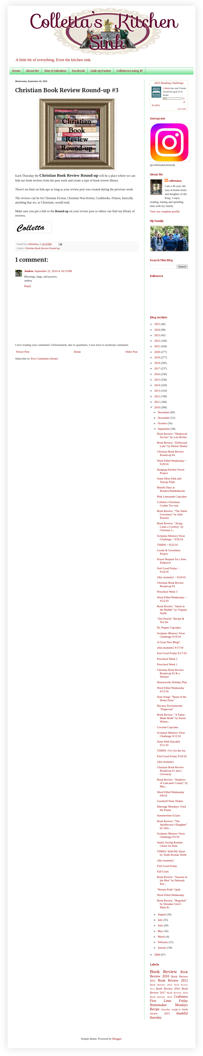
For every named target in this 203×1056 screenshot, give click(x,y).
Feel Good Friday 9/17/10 (171, 653)
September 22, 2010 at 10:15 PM (53, 271)
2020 (157, 351)
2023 (157, 335)
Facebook (78, 71)
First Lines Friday (169, 1001)
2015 (157, 379)
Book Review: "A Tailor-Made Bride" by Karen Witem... (171, 718)
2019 (157, 357)
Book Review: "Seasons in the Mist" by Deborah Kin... (172, 880)
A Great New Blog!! (168, 642)
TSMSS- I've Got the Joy (171, 750)
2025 (157, 324)
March (162, 936)
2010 (157, 407)
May (161, 931)
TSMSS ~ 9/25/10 (167, 544)
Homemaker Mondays (169, 1005)
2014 (157, 385)
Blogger (116, 1038)
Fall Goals (163, 871)
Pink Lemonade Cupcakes (172, 496)
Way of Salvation (55, 71)
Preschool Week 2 (167, 658)
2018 (157, 362)
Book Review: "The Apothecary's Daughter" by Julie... (172, 825)
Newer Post (22, 351)
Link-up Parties (100, 71)
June (161, 925)
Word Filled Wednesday (170, 895)
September (164, 428)
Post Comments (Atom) (44, 358)
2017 (157, 368)
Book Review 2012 (173, 980)
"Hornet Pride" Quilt (169, 889)
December (164, 412)
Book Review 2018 (177, 992)
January (162, 947)
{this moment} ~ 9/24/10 (171, 577)
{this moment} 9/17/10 (170, 647)
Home (16, 71)
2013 (157, 390)
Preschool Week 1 (167, 664)
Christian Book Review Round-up (42, 248)
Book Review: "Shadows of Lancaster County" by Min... (172, 783)
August (162, 914)
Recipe (154, 1009)
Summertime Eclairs (168, 815)
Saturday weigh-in (171, 1009)
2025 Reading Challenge (168, 82)
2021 (157, 346)
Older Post (131, 351)
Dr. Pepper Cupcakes (169, 627)
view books (181, 109)
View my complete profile (165, 211)
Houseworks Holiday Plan (172, 682)
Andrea (28, 271)
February (163, 942)
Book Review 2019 (161, 996)
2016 (157, 374)
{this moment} (165, 761)
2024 (157, 329)
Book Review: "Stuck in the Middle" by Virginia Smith (172, 610)
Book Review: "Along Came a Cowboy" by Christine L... (170, 527)
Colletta (166, 88)
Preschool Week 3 (167, 591)
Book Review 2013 (161, 984)
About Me (32, 71)
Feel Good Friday (167, 866)
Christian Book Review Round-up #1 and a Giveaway (170, 771)
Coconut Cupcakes (168, 727)
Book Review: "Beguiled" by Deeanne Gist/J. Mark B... (172, 904)
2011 (157, 401)
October (163, 423)
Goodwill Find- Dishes (170, 801)
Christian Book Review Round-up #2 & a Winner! (170, 673)
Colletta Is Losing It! (129, 71)
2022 (157, 340)
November (164, 417)
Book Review (163, 971)
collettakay (33, 244)
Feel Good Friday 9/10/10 (171, 756)
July (160, 919)
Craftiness (181, 996)
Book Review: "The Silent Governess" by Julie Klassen (172, 514)
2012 (157, 396)
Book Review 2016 (168, 988)
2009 (157, 954)
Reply (27, 286)
